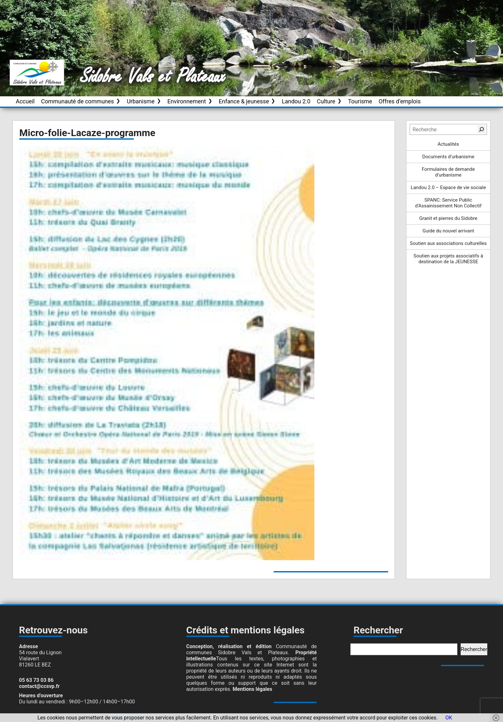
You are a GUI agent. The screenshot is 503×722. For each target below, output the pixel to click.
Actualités (448, 144)
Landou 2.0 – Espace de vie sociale (448, 187)
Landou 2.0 (296, 101)
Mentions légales (252, 689)
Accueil (25, 101)
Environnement (186, 101)
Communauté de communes (77, 101)
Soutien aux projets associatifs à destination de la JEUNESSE (448, 259)
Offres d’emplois (400, 101)
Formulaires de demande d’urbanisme (448, 172)
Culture (326, 101)
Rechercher (474, 649)
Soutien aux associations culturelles (448, 243)
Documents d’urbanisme (448, 157)
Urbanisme (141, 101)
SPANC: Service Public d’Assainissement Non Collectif (448, 203)
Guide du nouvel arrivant (448, 231)
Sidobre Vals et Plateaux (153, 77)
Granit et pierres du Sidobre (448, 218)
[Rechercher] (481, 129)
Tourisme (360, 101)
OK (448, 718)
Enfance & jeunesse (244, 101)
